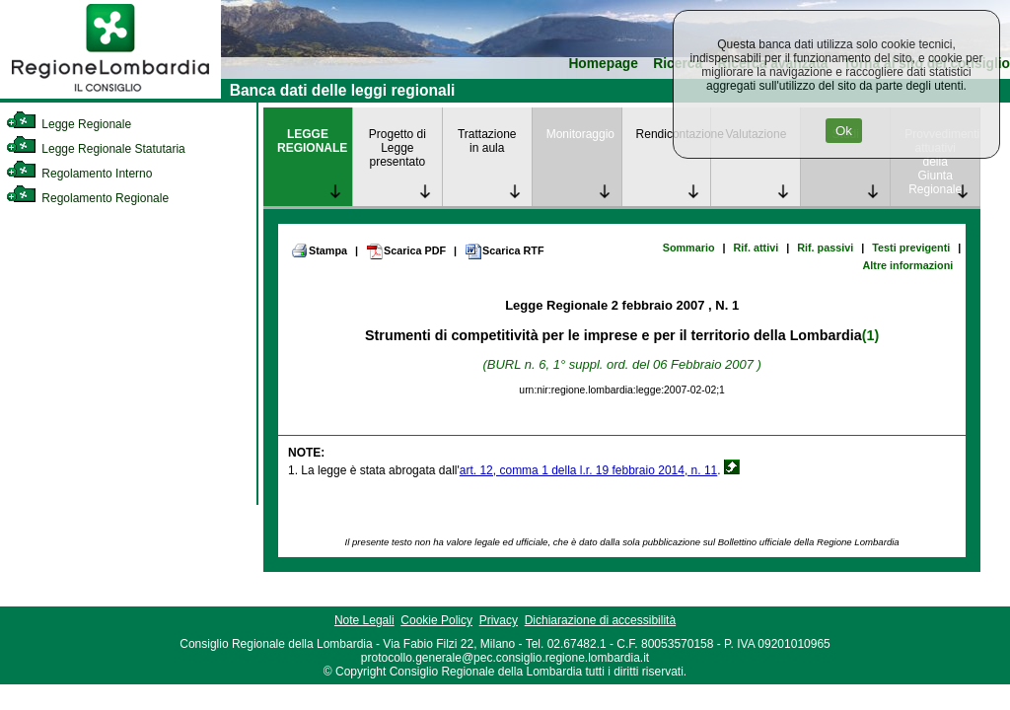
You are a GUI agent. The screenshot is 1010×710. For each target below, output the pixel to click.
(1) (870, 335)
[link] (110, 95)
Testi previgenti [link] (911, 247)
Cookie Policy (436, 620)
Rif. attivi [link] (756, 247)
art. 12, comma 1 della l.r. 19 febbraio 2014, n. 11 (589, 470)
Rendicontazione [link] (673, 134)
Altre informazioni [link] (907, 265)
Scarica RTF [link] (504, 251)
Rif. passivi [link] (825, 247)
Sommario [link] (689, 247)
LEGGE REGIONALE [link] (312, 141)
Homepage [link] (603, 63)
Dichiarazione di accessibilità (600, 620)
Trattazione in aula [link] (487, 141)
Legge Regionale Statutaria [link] (95, 149)
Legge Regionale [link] (68, 124)
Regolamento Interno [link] (79, 173)
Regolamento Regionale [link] (87, 198)
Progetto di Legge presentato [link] (397, 148)
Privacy (498, 620)
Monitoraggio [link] (580, 134)
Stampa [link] (319, 250)
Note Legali (364, 620)
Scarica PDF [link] (406, 251)
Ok (843, 130)
